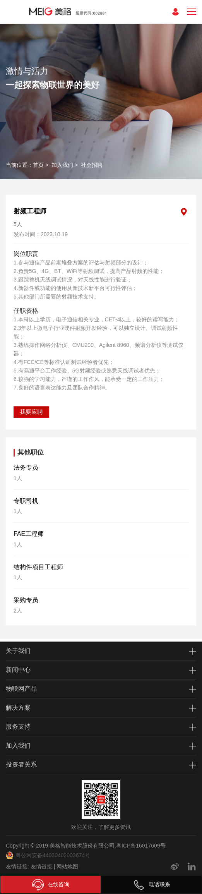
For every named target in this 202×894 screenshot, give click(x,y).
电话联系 (151, 885)
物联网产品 (21, 688)
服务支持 (18, 726)
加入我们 (62, 165)
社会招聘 (92, 165)
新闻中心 (18, 669)
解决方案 (18, 707)
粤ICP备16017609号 (141, 846)
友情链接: (17, 866)
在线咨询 (50, 885)
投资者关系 (21, 764)
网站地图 (67, 866)
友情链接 (41, 866)
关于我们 (18, 650)
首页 (38, 165)
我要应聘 (31, 399)
